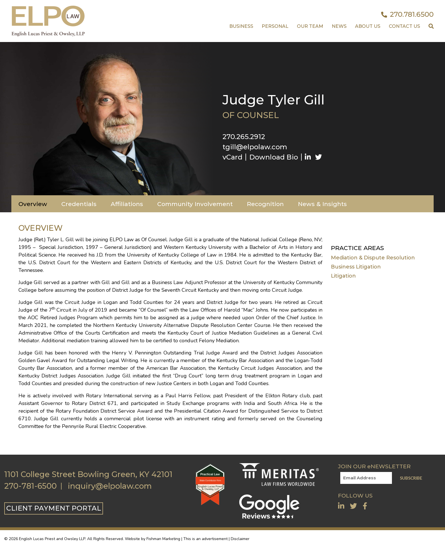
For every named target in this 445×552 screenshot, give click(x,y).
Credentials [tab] (78, 203)
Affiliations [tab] (127, 203)
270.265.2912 (243, 137)
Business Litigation (356, 267)
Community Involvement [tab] (195, 203)
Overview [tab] (32, 203)
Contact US (404, 26)
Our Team (310, 26)
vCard (232, 157)
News (339, 26)
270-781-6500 (30, 486)
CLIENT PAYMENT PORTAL (53, 508)
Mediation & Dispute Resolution (373, 258)
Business (241, 26)
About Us (367, 26)
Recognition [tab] (265, 203)
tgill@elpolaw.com (254, 147)
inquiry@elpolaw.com (110, 486)
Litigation (343, 276)
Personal (275, 26)
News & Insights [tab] (322, 203)
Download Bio (273, 157)
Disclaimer (240, 538)
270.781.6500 (407, 14)
